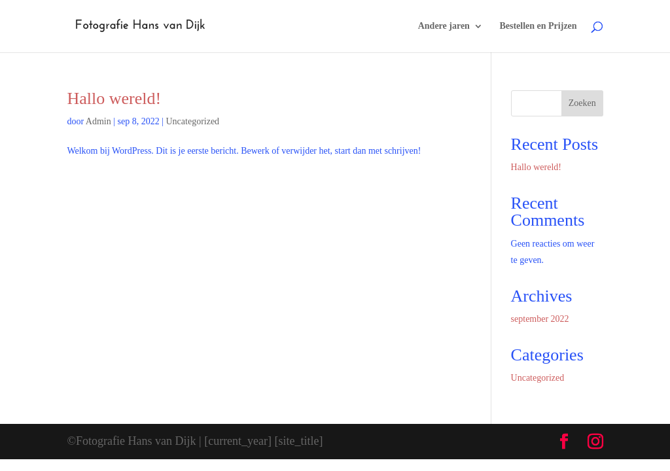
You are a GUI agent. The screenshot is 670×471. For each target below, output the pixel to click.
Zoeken (582, 103)
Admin (98, 121)
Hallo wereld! (114, 98)
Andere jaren (444, 26)
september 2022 (540, 319)
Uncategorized (192, 121)
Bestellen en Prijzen (537, 26)
